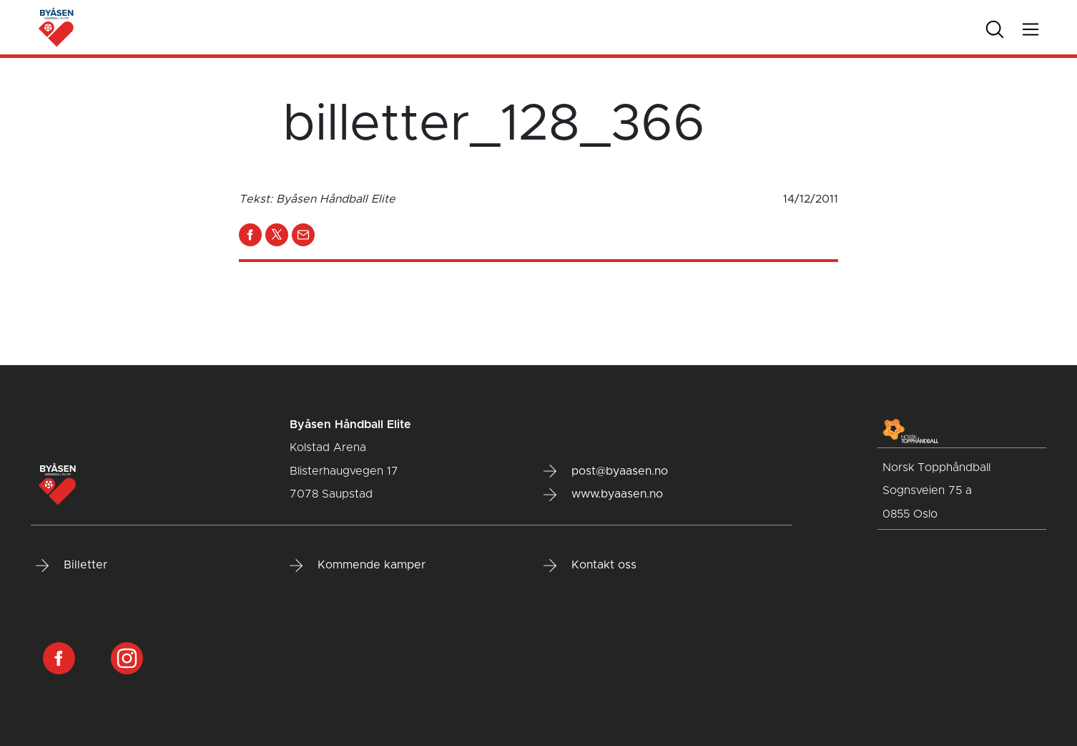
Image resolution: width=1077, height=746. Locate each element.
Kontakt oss (590, 565)
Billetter (71, 565)
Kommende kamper (358, 565)
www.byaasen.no (603, 494)
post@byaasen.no (606, 471)
